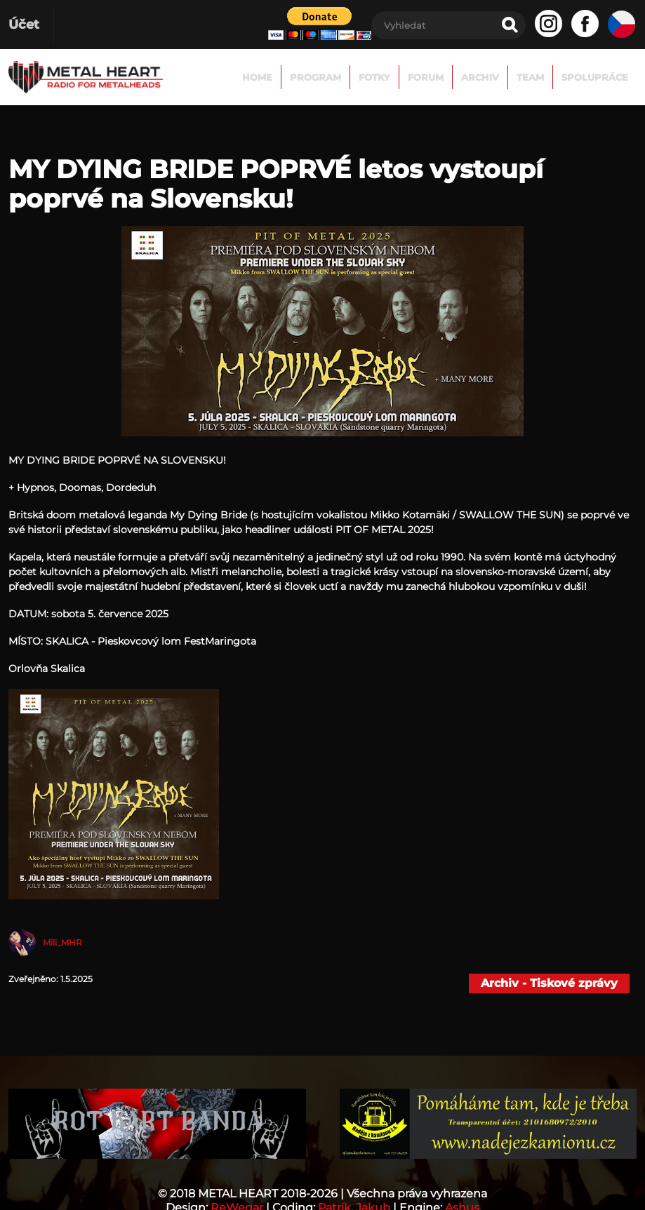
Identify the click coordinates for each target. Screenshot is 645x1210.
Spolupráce (594, 77)
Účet (23, 24)
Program (315, 77)
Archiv (480, 77)
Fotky (374, 77)
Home (257, 77)
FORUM (426, 77)
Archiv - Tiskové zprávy (549, 983)
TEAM (530, 77)
